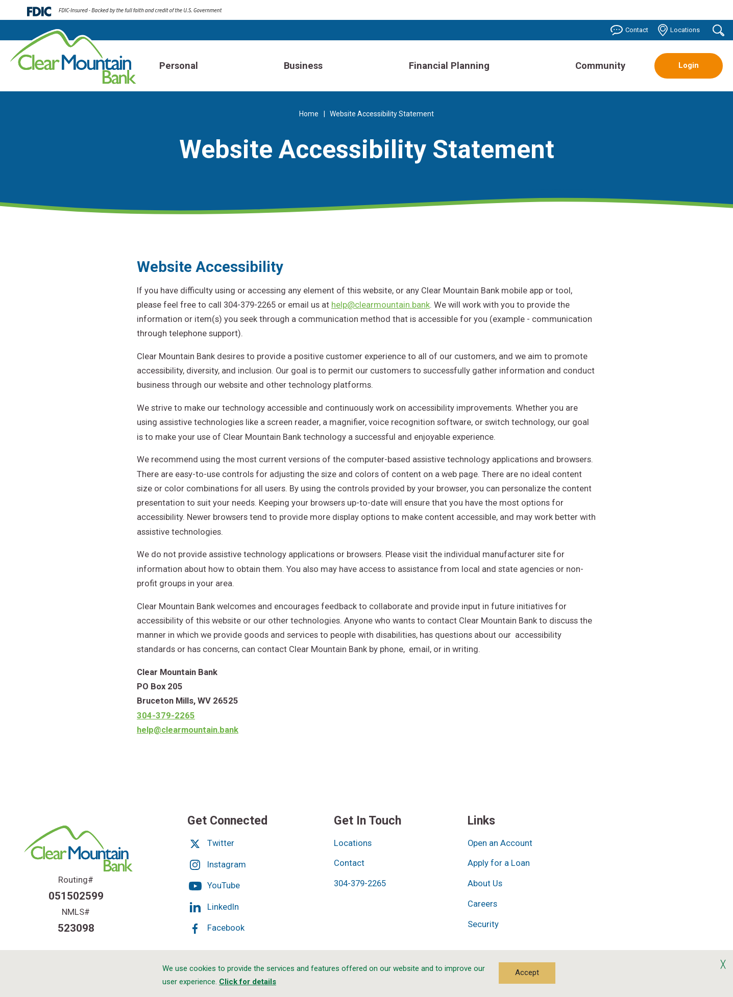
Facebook (216, 928)
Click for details (247, 981)
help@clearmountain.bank (380, 305)
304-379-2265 (166, 715)
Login (688, 65)
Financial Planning (449, 65)
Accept (527, 972)
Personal (178, 65)
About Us (485, 883)
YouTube (213, 885)
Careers (482, 904)
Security (483, 924)
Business (303, 65)
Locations (679, 30)
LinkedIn (213, 907)
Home (309, 114)
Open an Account (500, 843)
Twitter (210, 843)
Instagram (216, 864)
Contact (629, 30)
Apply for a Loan (499, 863)
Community (600, 65)
